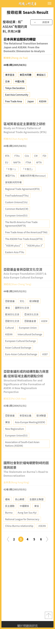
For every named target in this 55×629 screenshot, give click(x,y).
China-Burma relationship (19, 534)
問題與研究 (27, 3)
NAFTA (17, 170)
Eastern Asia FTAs (14, 260)
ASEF (45, 362)
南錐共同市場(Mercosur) (33, 184)
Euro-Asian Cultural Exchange (21, 362)
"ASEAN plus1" (13, 254)
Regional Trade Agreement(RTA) (22, 197)
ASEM (44, 329)
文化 (22, 309)
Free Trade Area (13, 103)
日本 (7, 83)
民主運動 (10, 514)
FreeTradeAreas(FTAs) (17, 204)
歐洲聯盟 (34, 309)
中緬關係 (24, 514)
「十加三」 (28, 177)
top (48, 615)
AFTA (39, 170)
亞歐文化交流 (12, 329)
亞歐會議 (10, 309)
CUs (27, 164)
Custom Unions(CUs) (16, 210)
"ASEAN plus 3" (34, 254)
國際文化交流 (22, 316)
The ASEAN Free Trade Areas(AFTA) (24, 247)
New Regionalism (14, 437)
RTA (7, 164)
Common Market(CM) (16, 217)
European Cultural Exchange (20, 349)
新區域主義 (25, 424)
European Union (28, 336)
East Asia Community (16, 96)
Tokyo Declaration (15, 89)
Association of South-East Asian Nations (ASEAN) (22, 452)
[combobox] (41, 22)
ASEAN (42, 103)
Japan (30, 103)
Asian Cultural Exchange (18, 356)
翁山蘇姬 (19, 507)
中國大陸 (19, 83)
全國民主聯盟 (36, 507)
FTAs (17, 164)
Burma (8, 521)
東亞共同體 (25, 76)
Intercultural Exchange (30, 342)
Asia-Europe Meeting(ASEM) (30, 430)
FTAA (28, 170)
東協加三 (41, 76)
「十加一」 (11, 177)
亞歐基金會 (30, 329)
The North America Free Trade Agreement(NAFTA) (21, 232)
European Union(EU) (16, 223)
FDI (44, 164)
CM (36, 164)
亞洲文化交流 (31, 322)
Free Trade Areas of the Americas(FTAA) (26, 240)
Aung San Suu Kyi (27, 521)
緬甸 (7, 507)
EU (6, 170)
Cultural (9, 336)
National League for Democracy (22, 527)
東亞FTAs (10, 184)
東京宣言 (10, 76)
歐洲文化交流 (12, 322)
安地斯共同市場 (13, 190)
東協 (7, 316)
